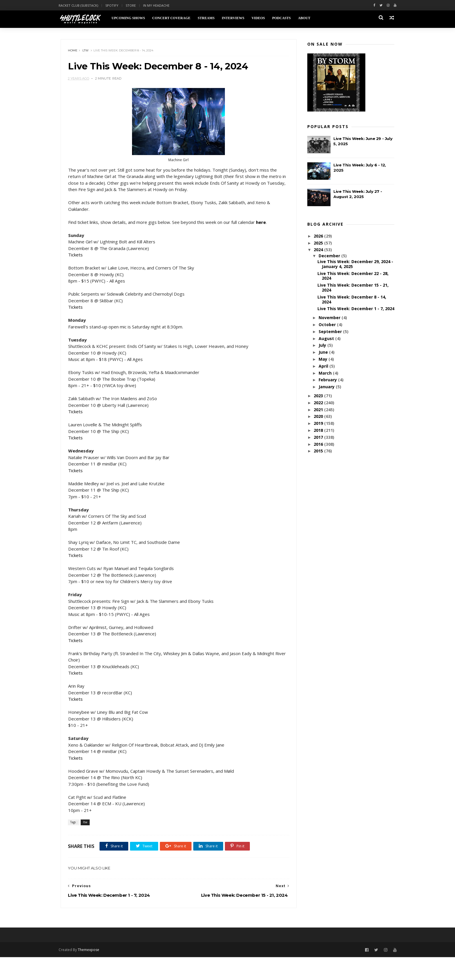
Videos (260, 18)
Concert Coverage (173, 18)
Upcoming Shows (130, 18)
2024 (319, 250)
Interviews (235, 18)
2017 (319, 437)
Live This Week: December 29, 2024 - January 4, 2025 (355, 264)
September (330, 332)
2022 (319, 403)
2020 (319, 416)
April (323, 366)
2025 (319, 243)
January (326, 387)
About (306, 18)
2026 (319, 236)
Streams (208, 18)
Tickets (75, 255)
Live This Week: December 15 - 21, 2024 (353, 288)
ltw (86, 51)
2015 (319, 451)
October (327, 325)
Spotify (113, 5)
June (323, 352)
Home (73, 51)
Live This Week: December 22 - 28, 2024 (353, 276)
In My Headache (158, 5)
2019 (319, 423)
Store (133, 5)
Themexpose (90, 950)
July (322, 345)
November (329, 318)
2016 (319, 444)
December (329, 256)
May (323, 359)
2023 (319, 396)
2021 (319, 409)
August (326, 338)
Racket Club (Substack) (80, 5)
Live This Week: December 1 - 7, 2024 (355, 309)
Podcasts (283, 18)
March (325, 373)
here (261, 222)
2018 (319, 430)
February (328, 380)
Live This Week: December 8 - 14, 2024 (351, 299)
